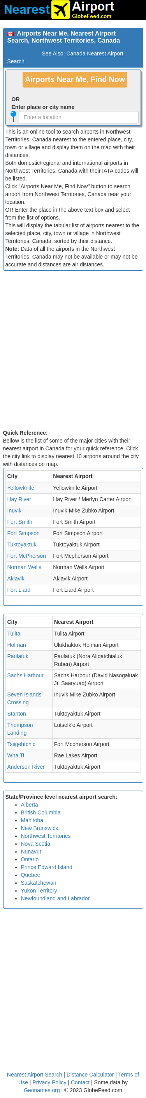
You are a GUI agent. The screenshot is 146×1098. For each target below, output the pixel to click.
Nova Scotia (35, 844)
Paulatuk (17, 656)
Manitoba (32, 820)
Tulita (14, 633)
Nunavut (31, 851)
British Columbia (41, 812)
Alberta (29, 805)
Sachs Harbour (25, 675)
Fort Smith (20, 522)
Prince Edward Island (46, 867)
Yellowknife (21, 488)
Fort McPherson (26, 556)
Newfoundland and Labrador (55, 898)
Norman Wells (24, 567)
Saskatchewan (38, 883)
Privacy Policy (50, 1082)
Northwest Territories (46, 836)
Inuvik (14, 510)
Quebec (30, 875)
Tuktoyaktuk (22, 544)
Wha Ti (16, 755)
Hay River (19, 499)
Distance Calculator (90, 1074)
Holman (16, 645)
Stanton (16, 714)
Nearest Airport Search (34, 1074)
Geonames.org (42, 1090)
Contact (80, 1082)
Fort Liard (19, 590)
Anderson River (26, 767)
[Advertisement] (73, 352)
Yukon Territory (39, 890)
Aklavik (16, 578)
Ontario (30, 859)
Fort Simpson (23, 533)
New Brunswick (39, 828)
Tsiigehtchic (21, 744)
